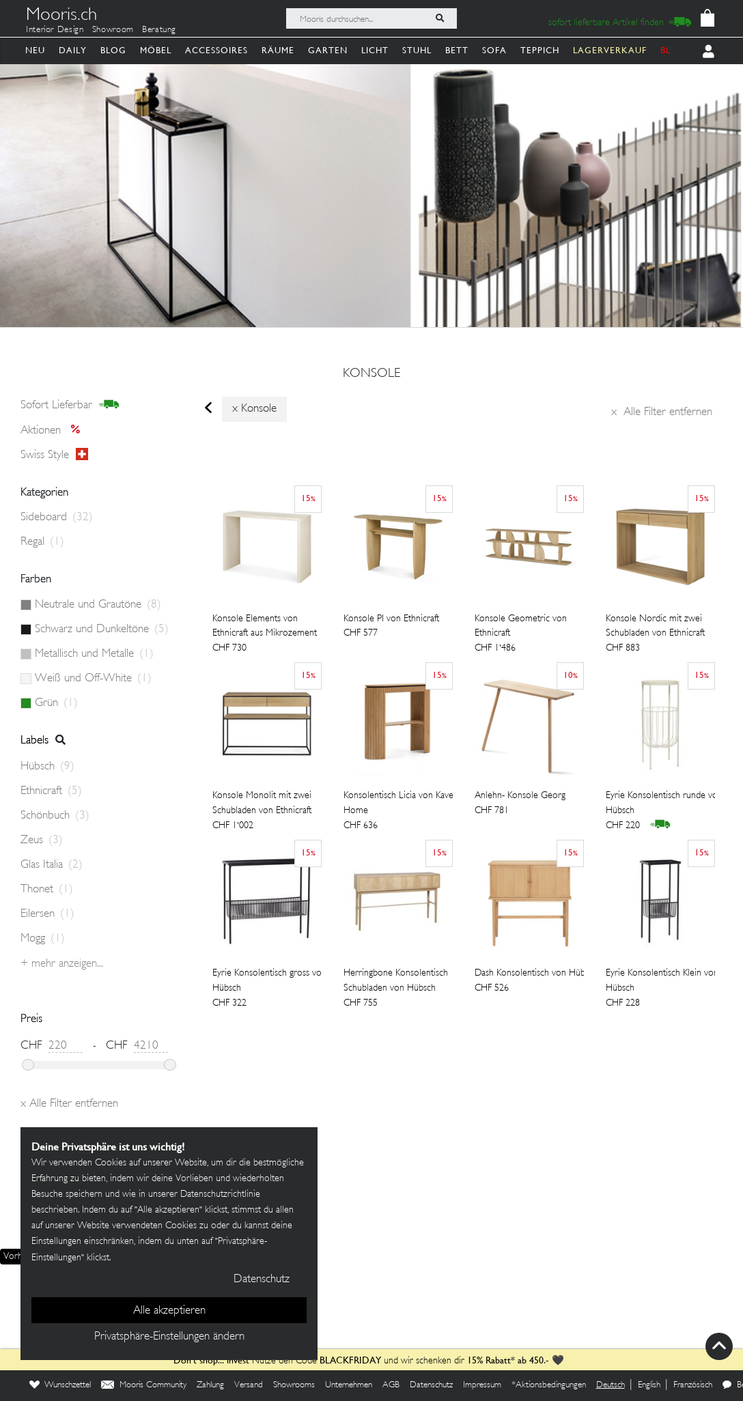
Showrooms (294, 1385)
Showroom (113, 30)
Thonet (46, 889)
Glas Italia (51, 865)
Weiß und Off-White (93, 678)
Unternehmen (348, 1385)
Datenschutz (431, 1385)
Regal (42, 542)
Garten (328, 50)
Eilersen (47, 914)
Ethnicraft (51, 791)
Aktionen (54, 430)
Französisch (692, 1385)
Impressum (482, 1385)
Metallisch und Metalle (94, 654)
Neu (35, 50)
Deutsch (610, 1385)
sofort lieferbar (70, 405)
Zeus (41, 840)
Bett (456, 50)
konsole (371, 374)
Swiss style (54, 455)
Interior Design (55, 30)
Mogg (42, 938)
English (649, 1385)
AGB (390, 1385)
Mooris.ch (61, 16)
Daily (73, 50)
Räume (278, 50)
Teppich (539, 50)
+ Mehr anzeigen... (61, 964)
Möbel (155, 50)
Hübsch (47, 766)
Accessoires (216, 50)
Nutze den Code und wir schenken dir (318, 1361)
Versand (248, 1385)
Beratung (159, 30)
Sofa (494, 50)
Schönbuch (54, 815)
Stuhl (417, 50)
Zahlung (210, 1385)
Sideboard (56, 517)
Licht (375, 50)
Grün (56, 703)
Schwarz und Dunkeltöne (102, 629)
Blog (113, 50)
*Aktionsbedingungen (548, 1385)
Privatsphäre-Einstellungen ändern (169, 1336)
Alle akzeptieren (169, 1310)
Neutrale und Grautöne (98, 604)
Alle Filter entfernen (661, 412)
